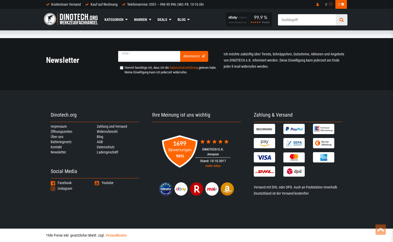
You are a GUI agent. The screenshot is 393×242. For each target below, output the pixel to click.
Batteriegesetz (61, 142)
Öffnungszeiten (61, 131)
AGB (100, 142)
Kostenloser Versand (66, 4)
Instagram (61, 188)
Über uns (57, 137)
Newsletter (58, 152)
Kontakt (56, 147)
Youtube (104, 183)
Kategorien (114, 20)
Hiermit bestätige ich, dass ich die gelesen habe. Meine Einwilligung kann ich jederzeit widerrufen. (170, 70)
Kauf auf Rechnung (104, 4)
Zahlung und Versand (112, 126)
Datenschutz (106, 147)
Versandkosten (116, 235)
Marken (140, 20)
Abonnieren (194, 56)
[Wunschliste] (328, 4)
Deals (162, 20)
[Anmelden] (317, 4)
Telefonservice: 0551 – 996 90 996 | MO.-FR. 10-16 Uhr (165, 4)
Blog (182, 20)
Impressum (59, 126)
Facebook (61, 183)
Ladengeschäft (107, 152)
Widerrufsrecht (107, 131)
